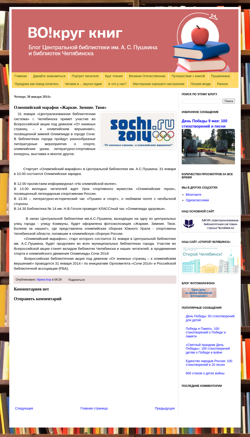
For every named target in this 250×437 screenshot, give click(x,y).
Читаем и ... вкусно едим (83, 84)
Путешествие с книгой (188, 76)
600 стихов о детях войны (205, 373)
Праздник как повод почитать (37, 84)
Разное (222, 84)
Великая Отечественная (147, 76)
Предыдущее (165, 408)
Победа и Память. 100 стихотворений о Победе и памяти (206, 332)
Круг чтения (114, 76)
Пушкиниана (220, 76)
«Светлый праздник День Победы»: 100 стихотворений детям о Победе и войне (208, 348)
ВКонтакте (193, 194)
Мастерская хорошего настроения (158, 84)
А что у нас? (117, 84)
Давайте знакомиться (49, 76)
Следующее (24, 408)
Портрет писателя (85, 76)
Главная (21, 76)
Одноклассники (197, 200)
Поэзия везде (201, 84)
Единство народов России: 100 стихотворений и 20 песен (209, 363)
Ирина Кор (44, 279)
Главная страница (94, 408)
